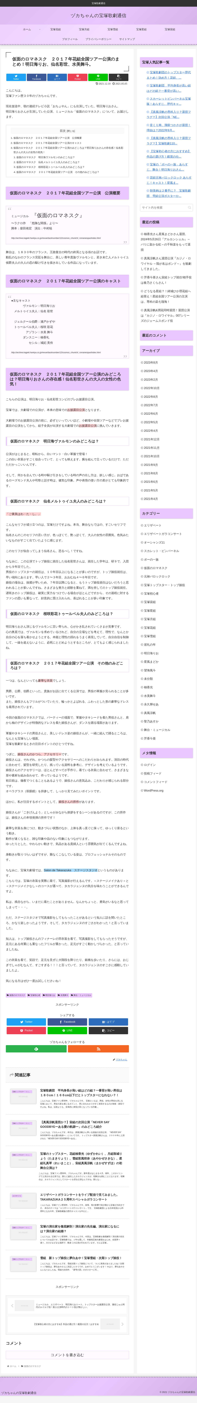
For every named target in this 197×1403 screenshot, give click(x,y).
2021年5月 (151, 490)
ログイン (150, 764)
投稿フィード (153, 773)
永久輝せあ (151, 704)
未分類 (148, 678)
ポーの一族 (151, 559)
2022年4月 (151, 430)
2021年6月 (151, 481)
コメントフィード (155, 782)
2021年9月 (151, 465)
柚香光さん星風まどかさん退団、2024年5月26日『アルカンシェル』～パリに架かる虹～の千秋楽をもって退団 (165, 241)
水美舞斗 (63, 998)
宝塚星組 (150, 610)
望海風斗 (150, 670)
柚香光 (148, 687)
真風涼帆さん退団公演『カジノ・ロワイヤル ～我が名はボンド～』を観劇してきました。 (166, 264)
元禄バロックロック (157, 576)
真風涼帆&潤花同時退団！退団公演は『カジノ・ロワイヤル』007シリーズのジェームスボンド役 (165, 315)
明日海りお (49, 998)
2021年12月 (152, 439)
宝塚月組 (150, 619)
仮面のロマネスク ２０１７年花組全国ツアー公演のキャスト (50, 143)
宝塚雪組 (150, 636)
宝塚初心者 (34, 998)
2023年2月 (151, 379)
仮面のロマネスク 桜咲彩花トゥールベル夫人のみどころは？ (53, 169)
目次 (63, 130)
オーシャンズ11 (154, 542)
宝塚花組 (150, 627)
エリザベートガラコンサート (163, 533)
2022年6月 (151, 413)
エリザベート (153, 525)
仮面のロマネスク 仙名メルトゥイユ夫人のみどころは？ (51, 164)
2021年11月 (152, 447)
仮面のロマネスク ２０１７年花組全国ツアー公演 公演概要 (50, 138)
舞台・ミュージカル (81, 998)
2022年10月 (152, 388)
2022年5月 (151, 422)
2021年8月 (151, 473)
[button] (189, 207)
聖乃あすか (151, 721)
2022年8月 (151, 396)
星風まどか (151, 661)
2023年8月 (151, 362)
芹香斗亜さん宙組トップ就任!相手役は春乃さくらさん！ (166, 280)
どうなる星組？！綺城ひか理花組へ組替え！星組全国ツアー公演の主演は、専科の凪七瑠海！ (166, 296)
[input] (166, 207)
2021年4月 (151, 499)
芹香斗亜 (150, 738)
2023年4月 (151, 371)
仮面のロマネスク (16, 998)
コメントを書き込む (67, 1362)
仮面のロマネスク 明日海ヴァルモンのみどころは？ (48, 158)
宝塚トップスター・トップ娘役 (164, 585)
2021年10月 (152, 456)
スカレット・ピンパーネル (161, 551)
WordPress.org (154, 790)
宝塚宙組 (150, 602)
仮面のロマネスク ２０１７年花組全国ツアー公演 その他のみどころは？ (61, 174)
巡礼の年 (150, 644)
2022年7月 (151, 405)
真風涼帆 (150, 713)
